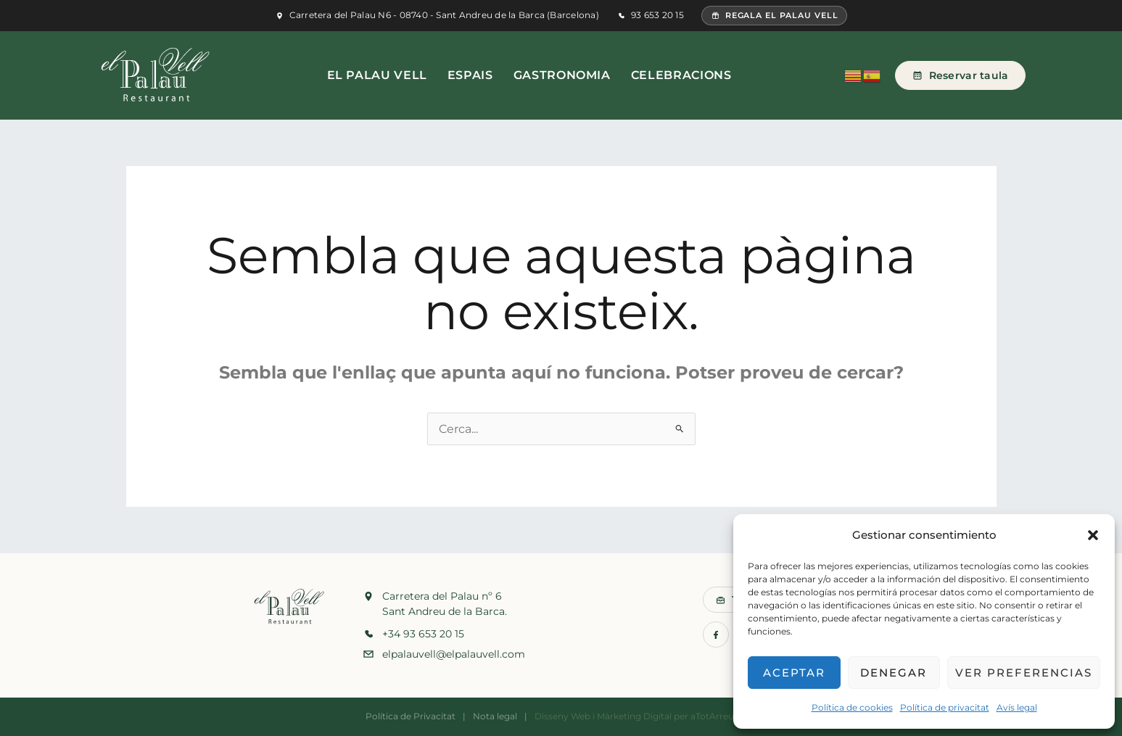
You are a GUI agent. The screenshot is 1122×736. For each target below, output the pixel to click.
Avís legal (1017, 707)
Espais (470, 75)
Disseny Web (562, 716)
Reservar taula (960, 75)
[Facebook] (716, 634)
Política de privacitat (944, 707)
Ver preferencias (1023, 672)
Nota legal (495, 716)
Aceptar (794, 672)
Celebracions (681, 75)
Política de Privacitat (410, 716)
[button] (1093, 535)
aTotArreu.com (723, 716)
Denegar (893, 672)
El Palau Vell (377, 75)
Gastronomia (562, 75)
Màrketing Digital (634, 716)
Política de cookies (852, 707)
